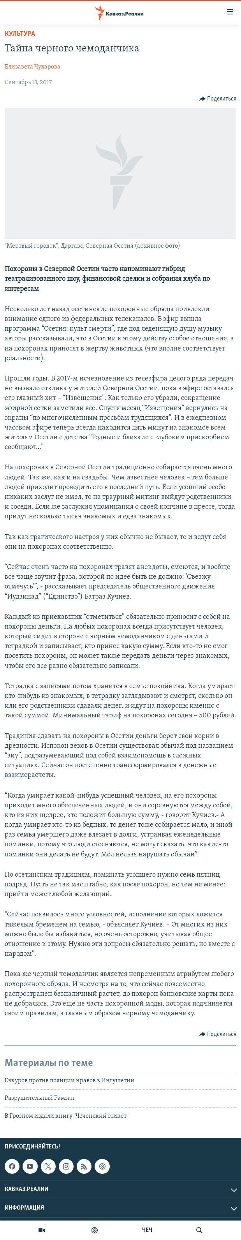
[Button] (218, 99)
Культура (20, 34)
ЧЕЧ (147, 1230)
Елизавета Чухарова (32, 67)
